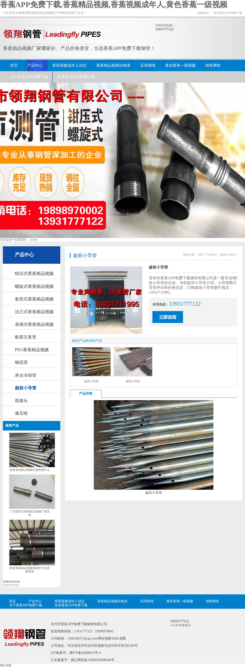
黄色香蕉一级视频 (180, 65)
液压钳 (21, 413)
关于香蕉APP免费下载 (29, 77)
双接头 (21, 400)
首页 (14, 65)
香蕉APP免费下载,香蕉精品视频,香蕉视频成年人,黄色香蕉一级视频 (113, 4)
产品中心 (35, 65)
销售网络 (213, 65)
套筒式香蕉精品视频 (34, 299)
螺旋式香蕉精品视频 (34, 286)
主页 (200, 254)
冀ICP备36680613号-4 (85, 653)
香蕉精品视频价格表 (113, 65)
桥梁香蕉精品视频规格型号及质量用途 (30, 569)
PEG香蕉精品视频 (32, 349)
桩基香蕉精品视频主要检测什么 (30, 470)
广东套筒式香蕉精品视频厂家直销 (30, 513)
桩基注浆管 (25, 337)
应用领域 (148, 65)
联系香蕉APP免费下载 (228, 13)
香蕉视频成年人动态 (69, 65)
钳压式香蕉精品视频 (34, 273)
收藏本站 (203, 13)
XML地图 (119, 638)
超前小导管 (25, 388)
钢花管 (21, 362)
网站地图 (104, 638)
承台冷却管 (25, 375)
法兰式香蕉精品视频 (34, 311)
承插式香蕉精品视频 (34, 324)
